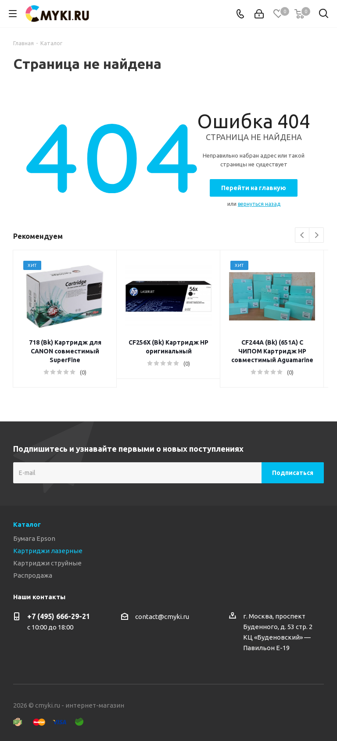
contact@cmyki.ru (162, 616)
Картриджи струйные (47, 563)
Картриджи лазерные (47, 550)
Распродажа (32, 575)
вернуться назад (259, 204)
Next (316, 235)
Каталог (27, 524)
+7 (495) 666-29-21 (58, 616)
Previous (302, 235)
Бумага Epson (34, 538)
